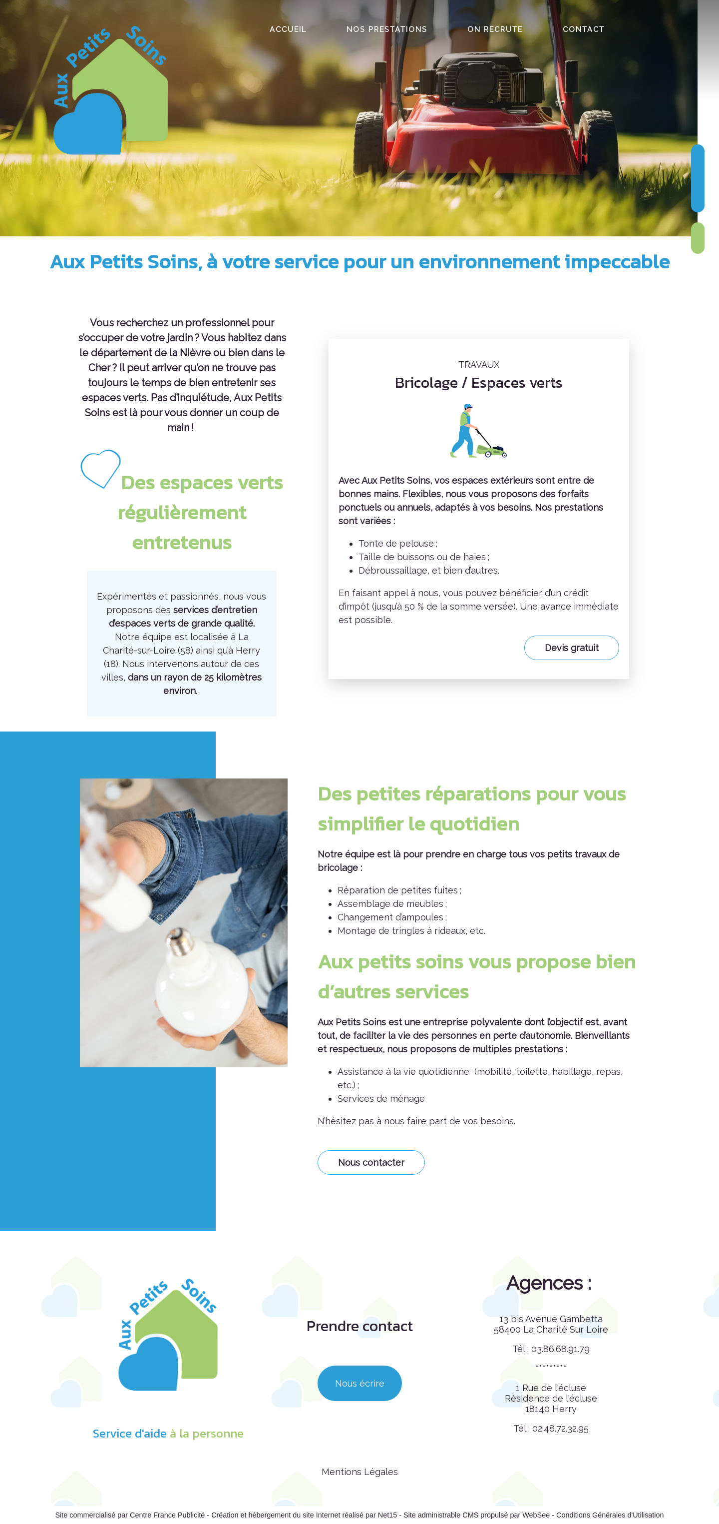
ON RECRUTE (495, 29)
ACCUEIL (288, 29)
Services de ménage (381, 1098)
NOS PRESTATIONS (387, 29)
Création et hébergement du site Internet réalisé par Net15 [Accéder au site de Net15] (304, 1515)
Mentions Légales (360, 1472)
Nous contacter (371, 1162)
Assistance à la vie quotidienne (405, 1071)
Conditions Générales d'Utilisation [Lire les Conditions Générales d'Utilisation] (610, 1515)
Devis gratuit (572, 648)
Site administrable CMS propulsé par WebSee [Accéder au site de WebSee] (476, 1515)
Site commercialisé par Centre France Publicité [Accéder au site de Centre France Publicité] (130, 1515)
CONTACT (584, 29)
